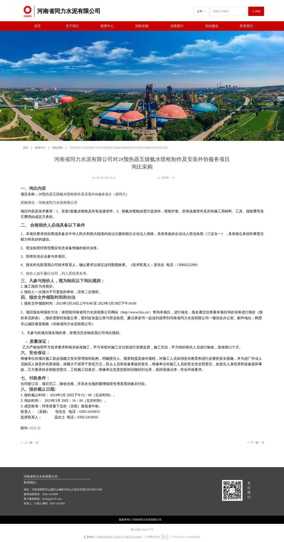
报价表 (35, 428)
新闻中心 (40, 147)
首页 (25, 147)
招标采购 (57, 147)
